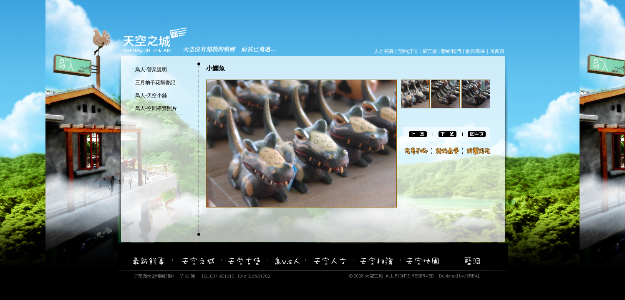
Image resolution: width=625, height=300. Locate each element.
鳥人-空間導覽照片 (156, 108)
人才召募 (384, 51)
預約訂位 (408, 51)
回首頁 (496, 51)
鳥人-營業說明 (151, 69)
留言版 (429, 51)
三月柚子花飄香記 (155, 82)
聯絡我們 (451, 51)
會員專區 (475, 51)
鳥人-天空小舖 (151, 95)
